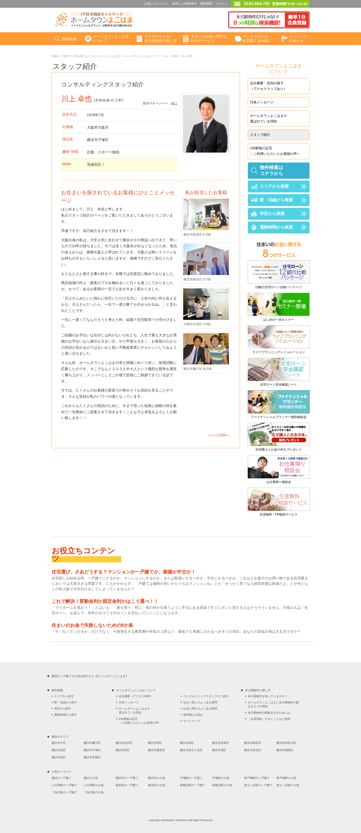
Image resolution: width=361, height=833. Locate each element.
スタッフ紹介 (171, 56)
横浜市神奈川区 (286, 742)
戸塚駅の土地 (220, 777)
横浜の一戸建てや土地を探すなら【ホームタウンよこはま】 (86, 56)
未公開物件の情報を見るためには (269, 712)
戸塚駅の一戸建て (191, 777)
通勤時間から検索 (276, 227)
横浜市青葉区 (92, 757)
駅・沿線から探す (65, 702)
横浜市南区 (187, 742)
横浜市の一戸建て (127, 777)
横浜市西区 (155, 742)
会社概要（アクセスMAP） (136, 696)
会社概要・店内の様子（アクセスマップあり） (268, 86)
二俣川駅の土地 (93, 792)
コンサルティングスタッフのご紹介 (206, 696)
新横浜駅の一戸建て (192, 785)
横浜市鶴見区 (252, 742)
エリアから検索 (274, 186)
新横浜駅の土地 (222, 785)
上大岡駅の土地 (93, 785)
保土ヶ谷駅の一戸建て (258, 785)
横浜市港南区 (220, 742)
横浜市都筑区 (284, 750)
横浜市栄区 (59, 750)
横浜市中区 (59, 742)
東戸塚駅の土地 (286, 777)
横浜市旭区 (219, 750)
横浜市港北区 (252, 750)
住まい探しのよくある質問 (200, 702)
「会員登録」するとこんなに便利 (269, 718)
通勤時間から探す (65, 714)
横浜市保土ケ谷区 (191, 750)
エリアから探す (64, 696)
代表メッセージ (262, 102)
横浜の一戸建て (61, 777)
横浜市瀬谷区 (156, 750)
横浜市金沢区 (124, 742)
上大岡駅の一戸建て (64, 785)
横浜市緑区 (59, 757)
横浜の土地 (91, 777)
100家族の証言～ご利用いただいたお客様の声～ (275, 151)
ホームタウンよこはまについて (142, 56)
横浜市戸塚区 (92, 750)
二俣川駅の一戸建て (64, 792)
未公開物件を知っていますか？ (267, 696)
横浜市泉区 (123, 750)
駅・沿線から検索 (276, 200)
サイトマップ (191, 720)
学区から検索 (272, 213)
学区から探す (62, 708)
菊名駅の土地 (156, 785)
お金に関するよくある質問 (200, 708)
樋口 (174, 103)
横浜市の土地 (156, 777)
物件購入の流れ (193, 714)
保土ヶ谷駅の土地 (287, 785)
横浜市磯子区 (92, 742)
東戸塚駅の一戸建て (257, 777)
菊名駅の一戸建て (127, 785)
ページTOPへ (219, 435)
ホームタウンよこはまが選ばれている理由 (268, 118)
